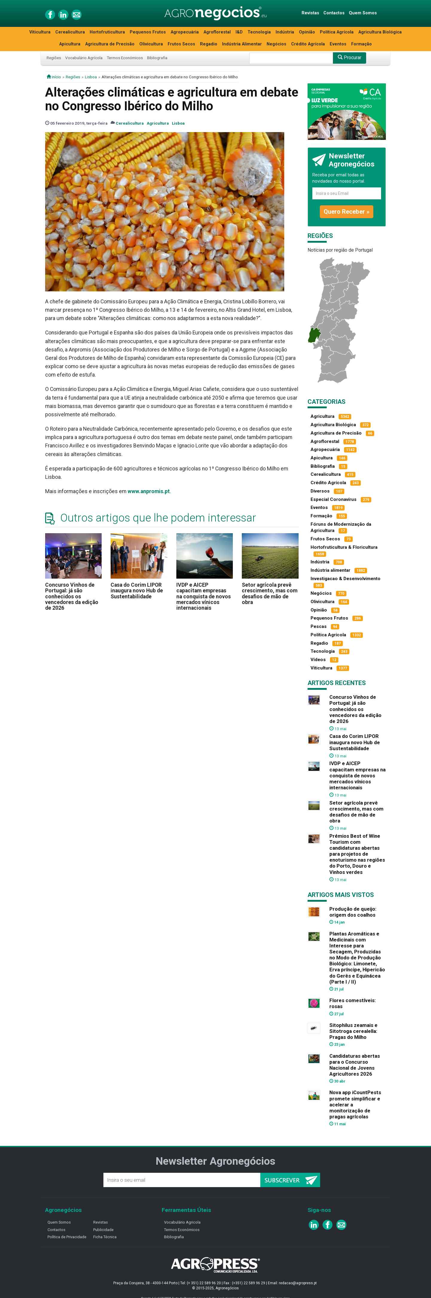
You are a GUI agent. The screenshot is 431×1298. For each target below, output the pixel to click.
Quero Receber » (346, 211)
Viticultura (40, 32)
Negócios (276, 44)
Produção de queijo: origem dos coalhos (352, 912)
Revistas (310, 13)
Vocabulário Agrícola (84, 57)
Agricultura (158, 123)
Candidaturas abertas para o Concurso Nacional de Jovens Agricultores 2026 (354, 1065)
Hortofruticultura (107, 32)
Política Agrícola (337, 32)
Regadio (208, 44)
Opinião (307, 32)
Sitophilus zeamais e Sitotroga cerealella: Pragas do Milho (353, 1031)
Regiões (54, 57)
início (54, 76)
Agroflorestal (217, 32)
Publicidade (103, 1229)
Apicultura (69, 44)
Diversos (320, 491)
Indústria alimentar (330, 570)
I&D (239, 32)
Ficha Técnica (105, 1237)
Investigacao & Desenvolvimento (345, 578)
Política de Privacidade (67, 1237)
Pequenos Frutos (148, 32)
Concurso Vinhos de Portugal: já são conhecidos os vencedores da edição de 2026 (71, 596)
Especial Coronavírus (334, 499)
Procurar (349, 57)
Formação (361, 44)
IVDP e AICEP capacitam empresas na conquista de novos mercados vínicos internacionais (203, 596)
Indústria (285, 32)
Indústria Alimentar (242, 44)
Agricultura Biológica (380, 32)
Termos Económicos (125, 57)
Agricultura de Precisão (110, 44)
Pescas (319, 626)
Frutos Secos (181, 44)
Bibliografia (157, 57)
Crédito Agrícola (308, 44)
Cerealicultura (70, 32)
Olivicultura (151, 44)
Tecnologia (259, 32)
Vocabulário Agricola (182, 1222)
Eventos (338, 44)
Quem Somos (363, 13)
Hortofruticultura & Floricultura (344, 547)
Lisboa (91, 76)
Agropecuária (185, 32)
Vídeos (318, 659)
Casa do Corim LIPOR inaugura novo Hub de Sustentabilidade (137, 591)
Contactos (334, 13)
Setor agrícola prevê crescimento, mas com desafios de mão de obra (269, 593)
